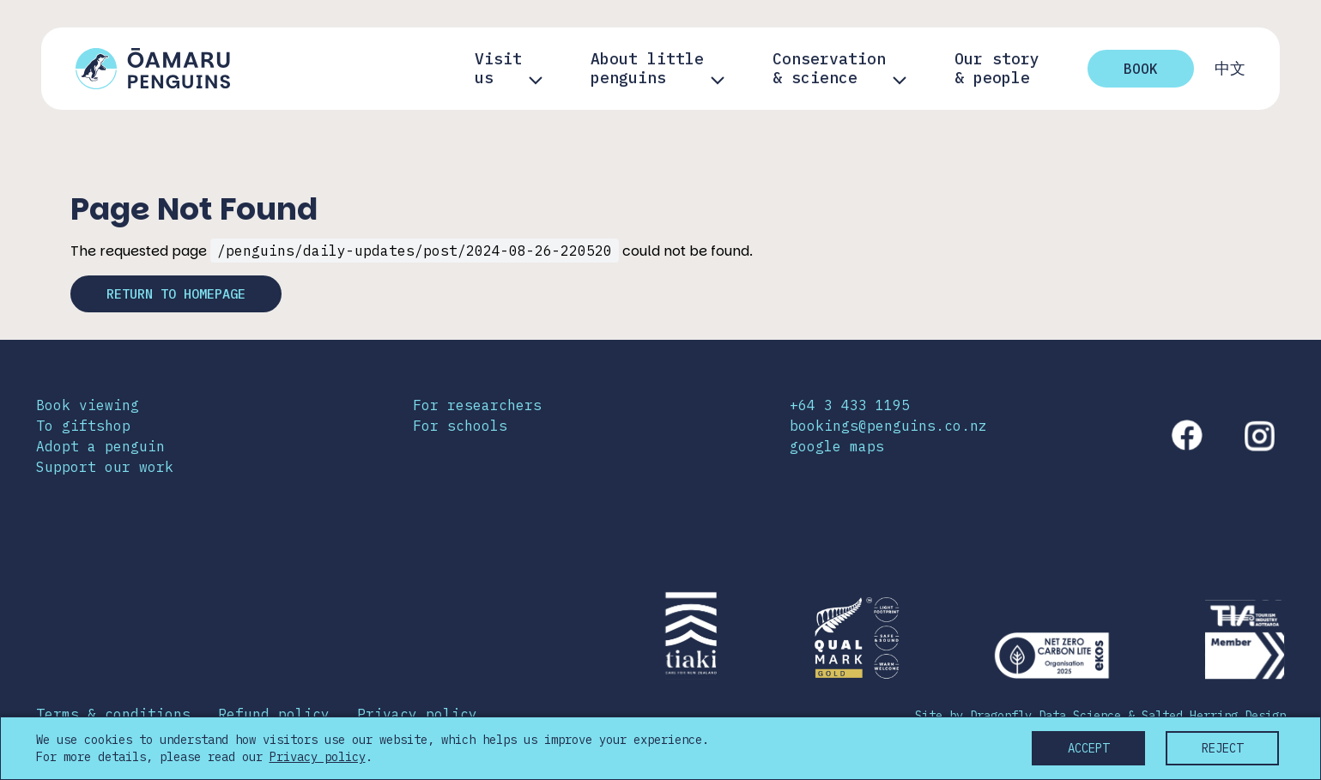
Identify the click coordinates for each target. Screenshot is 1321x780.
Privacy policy (417, 714)
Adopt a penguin (100, 447)
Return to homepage (183, 294)
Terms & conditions (113, 714)
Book (1141, 68)
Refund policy (274, 714)
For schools (460, 426)
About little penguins (647, 69)
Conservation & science (829, 69)
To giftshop (83, 426)
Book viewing (87, 405)
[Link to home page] (153, 68)
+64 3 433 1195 (850, 405)
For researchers (477, 405)
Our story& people (996, 69)
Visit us (498, 69)
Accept (1088, 748)
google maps (837, 447)
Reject (1222, 748)
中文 (1230, 68)
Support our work (104, 467)
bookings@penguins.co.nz (888, 426)
